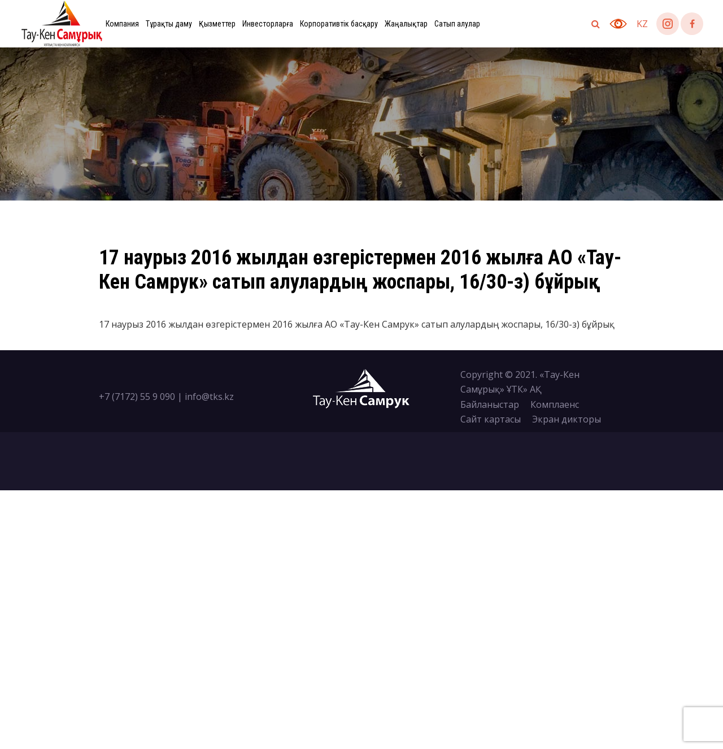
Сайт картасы (490, 419)
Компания (122, 23)
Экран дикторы (566, 419)
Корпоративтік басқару (339, 23)
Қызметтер (217, 23)
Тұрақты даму (169, 23)
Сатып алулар (457, 23)
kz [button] (642, 24)
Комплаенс (554, 404)
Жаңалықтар (406, 23)
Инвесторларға (267, 23)
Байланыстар (489, 404)
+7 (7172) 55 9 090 (137, 396)
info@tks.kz (209, 396)
